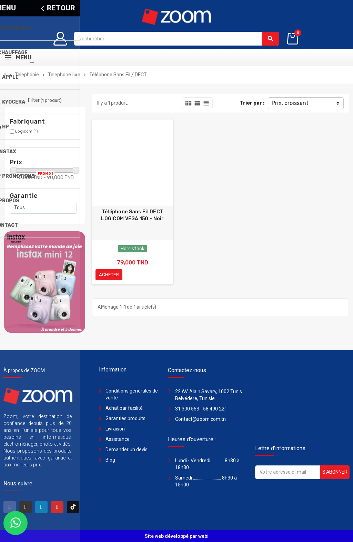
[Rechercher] (176, 39)
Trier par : (252, 103)
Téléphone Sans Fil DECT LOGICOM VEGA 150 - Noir (132, 215)
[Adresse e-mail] (287, 472)
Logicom (26, 131)
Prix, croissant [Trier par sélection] (290, 103)
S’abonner (334, 472)
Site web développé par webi (177, 536)
